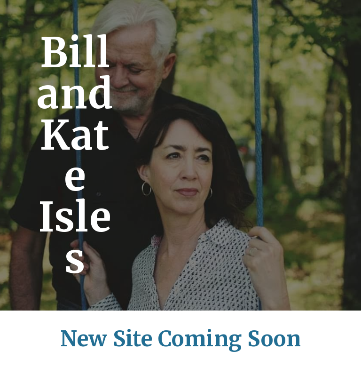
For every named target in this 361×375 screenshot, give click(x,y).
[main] (75, 155)
